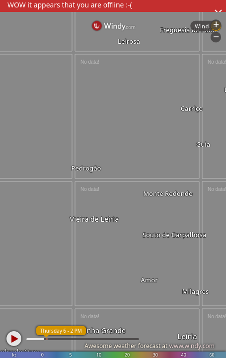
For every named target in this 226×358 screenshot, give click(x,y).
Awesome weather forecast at (149, 346)
